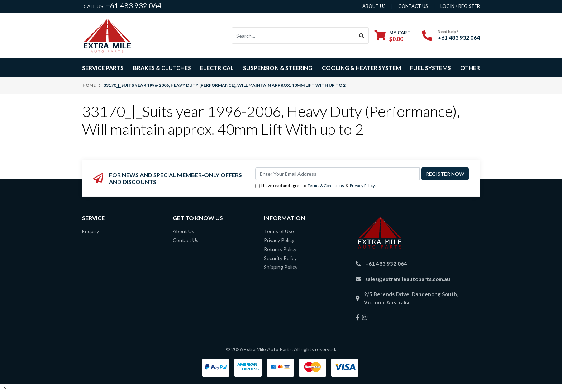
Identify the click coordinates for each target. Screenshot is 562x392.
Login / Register (460, 6)
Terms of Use (279, 231)
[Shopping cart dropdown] (392, 35)
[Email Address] (337, 173)
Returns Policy (280, 249)
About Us (183, 231)
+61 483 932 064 (134, 5)
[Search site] (362, 35)
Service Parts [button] (103, 67)
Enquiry (90, 231)
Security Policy (280, 258)
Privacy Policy (362, 185)
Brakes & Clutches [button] (162, 67)
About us (374, 6)
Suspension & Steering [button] (278, 67)
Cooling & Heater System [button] (361, 67)
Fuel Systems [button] (430, 67)
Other (470, 67)
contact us (413, 6)
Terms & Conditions (326, 185)
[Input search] (293, 35)
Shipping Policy (280, 267)
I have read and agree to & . (315, 186)
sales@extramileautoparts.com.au (407, 279)
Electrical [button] (217, 67)
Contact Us (186, 240)
